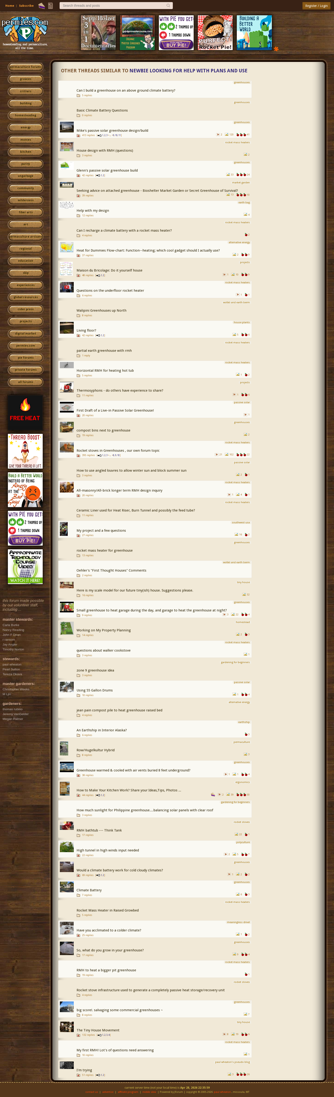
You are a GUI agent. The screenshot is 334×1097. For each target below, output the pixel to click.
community (25, 188)
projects (26, 321)
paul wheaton (222, 1092)
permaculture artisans (25, 236)
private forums (26, 369)
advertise (107, 1092)
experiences (26, 285)
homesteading (25, 115)
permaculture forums (26, 67)
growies (25, 79)
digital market (25, 333)
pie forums (26, 357)
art (25, 224)
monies (25, 139)
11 (119, 135)
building (26, 103)
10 (116, 135)
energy (26, 127)
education (25, 260)
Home (9, 5)
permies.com (25, 345)
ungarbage (25, 176)
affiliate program (128, 1092)
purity (25, 164)
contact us (91, 1092)
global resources (26, 297)
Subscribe (26, 5)
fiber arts (26, 212)
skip (26, 273)
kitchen (25, 152)
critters (25, 91)
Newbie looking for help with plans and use (188, 71)
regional (25, 248)
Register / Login (316, 6)
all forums (25, 382)
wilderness (26, 200)
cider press (26, 309)
